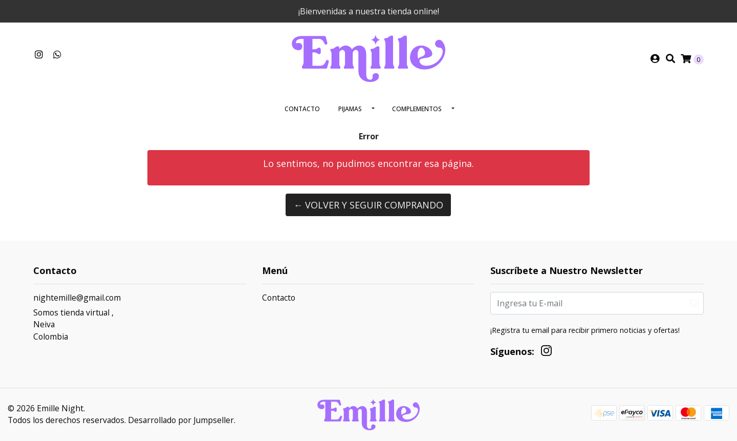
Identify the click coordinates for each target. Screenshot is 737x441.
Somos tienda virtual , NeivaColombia (73, 324)
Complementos (417, 108)
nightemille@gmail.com (77, 297)
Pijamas (350, 108)
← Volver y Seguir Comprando (368, 205)
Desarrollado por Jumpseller (181, 420)
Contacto (302, 108)
